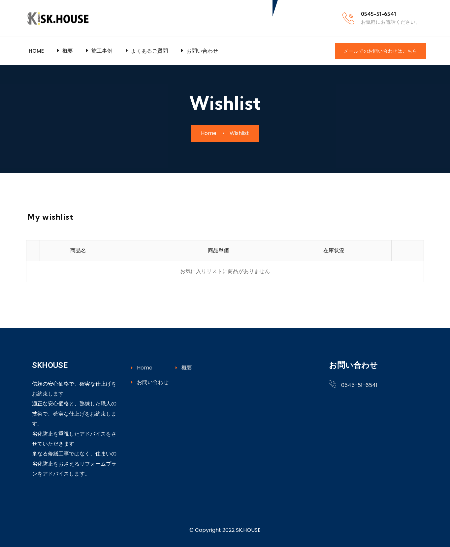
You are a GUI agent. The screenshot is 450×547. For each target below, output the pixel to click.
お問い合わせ (150, 382)
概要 (184, 367)
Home (141, 367)
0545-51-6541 (359, 385)
